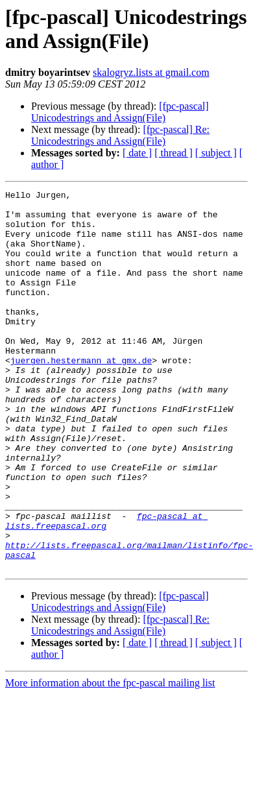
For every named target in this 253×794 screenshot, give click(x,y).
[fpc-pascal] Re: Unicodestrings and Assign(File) (120, 135)
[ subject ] (216, 152)
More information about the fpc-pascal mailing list (110, 758)
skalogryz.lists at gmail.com (151, 72)
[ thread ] (173, 152)
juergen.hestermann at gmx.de (81, 395)
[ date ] (137, 152)
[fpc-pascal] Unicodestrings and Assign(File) (120, 112)
